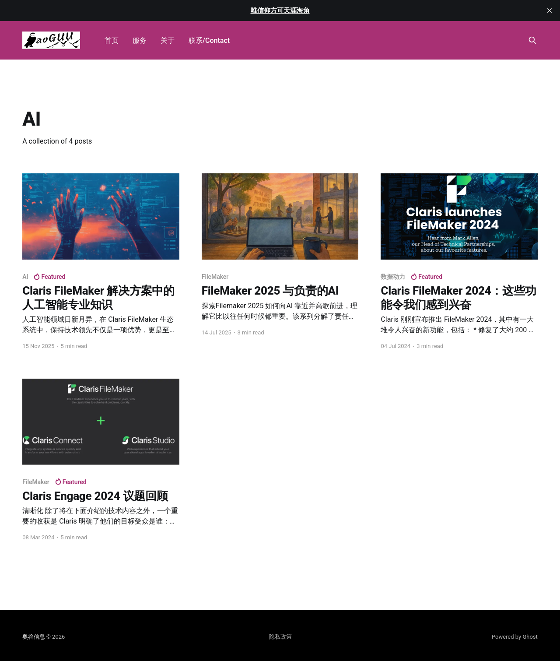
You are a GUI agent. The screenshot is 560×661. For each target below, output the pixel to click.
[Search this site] (532, 40)
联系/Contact (209, 40)
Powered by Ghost (515, 636)
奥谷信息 (33, 636)
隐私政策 (280, 636)
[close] (549, 11)
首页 (112, 40)
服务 (140, 40)
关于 (168, 40)
